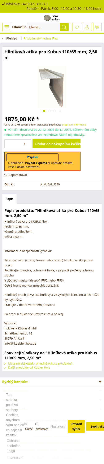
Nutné (28, 427)
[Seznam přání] (77, 27)
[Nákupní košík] (97, 27)
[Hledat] (64, 27)
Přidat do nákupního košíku (58, 143)
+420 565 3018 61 (34, 4)
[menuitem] (20, 27)
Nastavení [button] (58, 426)
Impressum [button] (15, 457)
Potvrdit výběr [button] (76, 426)
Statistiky (41, 427)
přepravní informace (74, 124)
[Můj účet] (87, 27)
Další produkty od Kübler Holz (27, 367)
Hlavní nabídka (21, 27)
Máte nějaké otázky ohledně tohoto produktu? (38, 363)
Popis (9, 199)
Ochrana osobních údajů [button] (13, 446)
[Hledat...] (48, 27)
